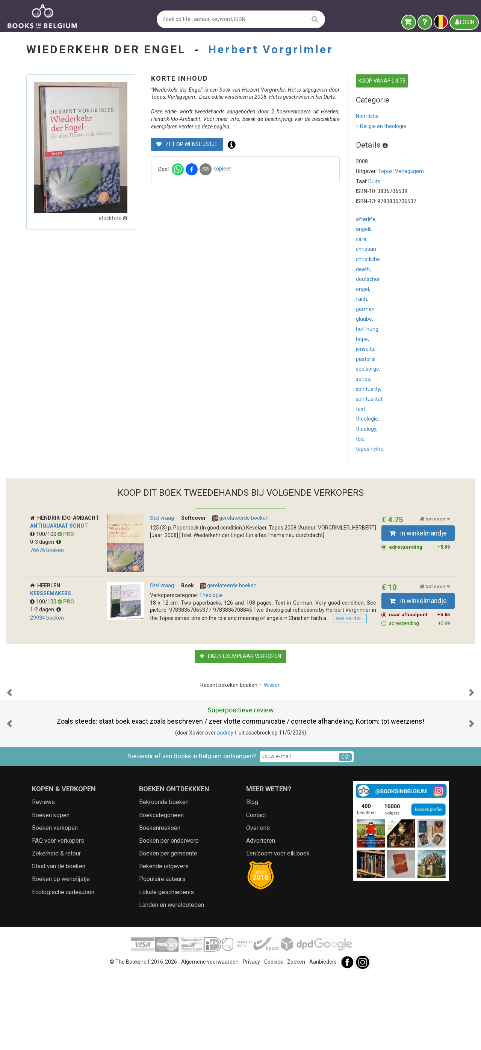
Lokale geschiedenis (166, 967)
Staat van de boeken (58, 941)
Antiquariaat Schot (59, 526)
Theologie (211, 595)
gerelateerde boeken (240, 518)
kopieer (222, 169)
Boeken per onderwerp (169, 915)
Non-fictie (367, 116)
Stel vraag (162, 518)
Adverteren (260, 915)
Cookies (273, 1037)
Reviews (43, 877)
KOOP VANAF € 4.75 (381, 81)
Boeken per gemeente (168, 928)
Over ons (258, 903)
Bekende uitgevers (164, 941)
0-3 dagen (45, 542)
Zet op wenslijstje (187, 144)
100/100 (43, 534)
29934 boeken (47, 618)
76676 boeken (47, 550)
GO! (345, 832)
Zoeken (296, 1037)
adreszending (419, 547)
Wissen (272, 685)
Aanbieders (323, 1037)
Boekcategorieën (161, 890)
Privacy (251, 1037)
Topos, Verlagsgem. (401, 171)
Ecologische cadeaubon (63, 967)
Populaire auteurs (162, 954)
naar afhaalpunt (419, 614)
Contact (256, 890)
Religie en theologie (381, 126)
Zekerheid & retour (56, 928)
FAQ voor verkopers (58, 915)
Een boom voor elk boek (278, 928)
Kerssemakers (50, 593)
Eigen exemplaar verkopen (240, 656)
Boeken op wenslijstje (61, 954)
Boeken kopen (51, 890)
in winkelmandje (418, 533)
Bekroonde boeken (164, 877)
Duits (374, 181)
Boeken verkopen (55, 903)
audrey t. (227, 808)
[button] (9, 730)
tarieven (434, 519)
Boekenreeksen (159, 903)
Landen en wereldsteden (171, 980)
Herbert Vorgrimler (270, 49)
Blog (252, 877)
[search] (314, 19)
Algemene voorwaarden (210, 1037)
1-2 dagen (45, 609)
